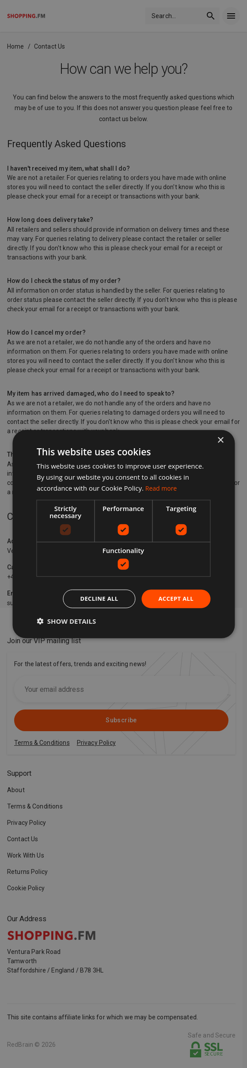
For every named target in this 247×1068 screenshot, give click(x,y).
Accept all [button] (175, 598)
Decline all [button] (95, 598)
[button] (66, 622)
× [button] (220, 439)
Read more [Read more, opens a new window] (162, 487)
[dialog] (123, 534)
